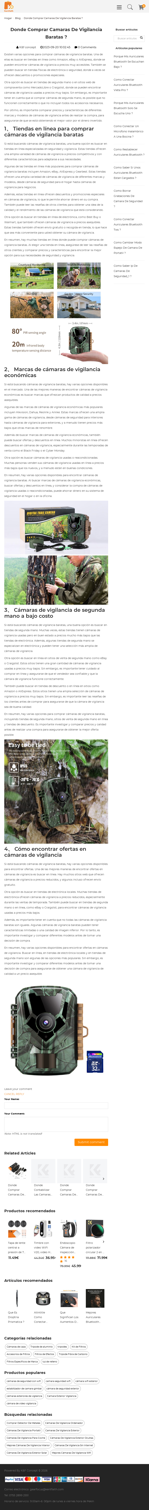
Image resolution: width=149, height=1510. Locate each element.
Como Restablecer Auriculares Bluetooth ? (129, 152)
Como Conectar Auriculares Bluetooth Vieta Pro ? (128, 85)
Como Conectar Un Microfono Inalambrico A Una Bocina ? (128, 131)
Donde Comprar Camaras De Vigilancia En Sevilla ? (16, 1190)
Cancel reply (14, 1094)
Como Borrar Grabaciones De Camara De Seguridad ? (128, 199)
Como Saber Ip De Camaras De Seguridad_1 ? (125, 271)
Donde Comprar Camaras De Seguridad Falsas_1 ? (94, 1190)
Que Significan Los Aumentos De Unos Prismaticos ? (69, 1317)
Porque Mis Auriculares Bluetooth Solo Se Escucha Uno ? (129, 108)
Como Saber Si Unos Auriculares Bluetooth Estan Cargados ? (128, 172)
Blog (18, 18)
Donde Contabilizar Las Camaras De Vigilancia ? (42, 1190)
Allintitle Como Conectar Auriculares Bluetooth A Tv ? (42, 1317)
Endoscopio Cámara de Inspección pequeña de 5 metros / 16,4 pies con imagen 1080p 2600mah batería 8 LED (69, 1248)
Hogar (8, 18)
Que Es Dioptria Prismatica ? (16, 1317)
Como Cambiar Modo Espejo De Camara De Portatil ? (128, 247)
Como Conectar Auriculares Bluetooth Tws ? (128, 224)
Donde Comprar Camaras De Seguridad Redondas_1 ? (68, 1190)
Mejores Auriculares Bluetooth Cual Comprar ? (95, 1317)
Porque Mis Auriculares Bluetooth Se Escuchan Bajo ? (129, 61)
